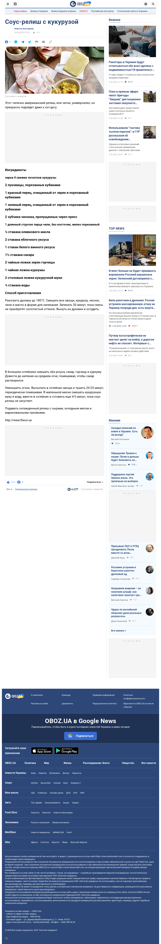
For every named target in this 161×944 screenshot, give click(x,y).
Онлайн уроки (56, 793)
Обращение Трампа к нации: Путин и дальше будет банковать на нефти (125, 457)
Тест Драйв (36, 803)
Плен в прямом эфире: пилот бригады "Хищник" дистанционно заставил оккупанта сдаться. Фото (125, 97)
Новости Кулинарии (63, 812)
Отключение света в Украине (132, 11)
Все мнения (117, 630)
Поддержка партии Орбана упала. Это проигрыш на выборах (124, 478)
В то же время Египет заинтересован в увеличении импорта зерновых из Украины (131, 285)
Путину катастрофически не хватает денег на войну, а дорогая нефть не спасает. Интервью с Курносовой (131, 339)
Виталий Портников (120, 439)
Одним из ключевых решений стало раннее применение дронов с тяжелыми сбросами (124, 147)
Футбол (34, 783)
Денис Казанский (119, 621)
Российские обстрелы (102, 11)
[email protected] (41, 922)
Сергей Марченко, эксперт (122, 486)
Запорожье (54, 773)
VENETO (83, 11)
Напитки (46, 812)
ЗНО (75, 793)
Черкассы (76, 773)
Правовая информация (104, 695)
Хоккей (57, 783)
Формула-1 (76, 783)
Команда (66, 695)
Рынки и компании (40, 822)
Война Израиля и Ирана (63, 11)
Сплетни (45, 842)
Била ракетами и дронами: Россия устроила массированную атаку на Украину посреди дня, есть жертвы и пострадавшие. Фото (132, 304)
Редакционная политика (26, 489)
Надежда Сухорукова (120, 579)
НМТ (82, 793)
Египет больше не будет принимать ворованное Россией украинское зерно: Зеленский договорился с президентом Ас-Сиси (132, 274)
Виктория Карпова (119, 600)
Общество (128, 763)
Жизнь (68, 763)
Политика (30, 763)
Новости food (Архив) (24, 29)
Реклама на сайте (39, 703)
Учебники (42, 793)
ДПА (68, 793)
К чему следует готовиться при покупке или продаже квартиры (131, 76)
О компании (37, 695)
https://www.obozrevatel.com (109, 856)
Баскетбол (46, 783)
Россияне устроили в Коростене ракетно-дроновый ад (123, 571)
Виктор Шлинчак (118, 465)
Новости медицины (40, 832)
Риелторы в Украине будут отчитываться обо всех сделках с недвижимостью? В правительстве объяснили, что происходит (132, 66)
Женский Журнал (78, 842)
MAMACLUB (58, 832)
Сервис (75, 803)
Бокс (65, 783)
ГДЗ (33, 793)
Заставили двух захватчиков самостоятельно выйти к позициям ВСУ (124, 111)
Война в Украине (39, 11)
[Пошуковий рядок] (153, 4)
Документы (67, 703)
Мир (46, 763)
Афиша (34, 842)
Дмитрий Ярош (118, 558)
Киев (33, 773)
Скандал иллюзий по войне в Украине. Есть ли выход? (124, 431)
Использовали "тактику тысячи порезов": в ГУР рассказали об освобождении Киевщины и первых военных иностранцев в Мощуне (124, 133)
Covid (69, 832)
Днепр (66, 773)
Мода (64, 842)
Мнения (114, 420)
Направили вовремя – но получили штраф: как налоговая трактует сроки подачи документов (126, 592)
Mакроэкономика (60, 822)
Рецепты (35, 812)
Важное (114, 20)
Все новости (149, 763)
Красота (55, 842)
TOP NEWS (116, 228)
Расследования (92, 763)
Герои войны (20, 11)
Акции (66, 803)
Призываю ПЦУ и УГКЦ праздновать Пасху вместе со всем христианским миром (125, 550)
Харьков (42, 773)
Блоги (106, 763)
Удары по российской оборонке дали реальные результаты (126, 613)
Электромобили (52, 803)
